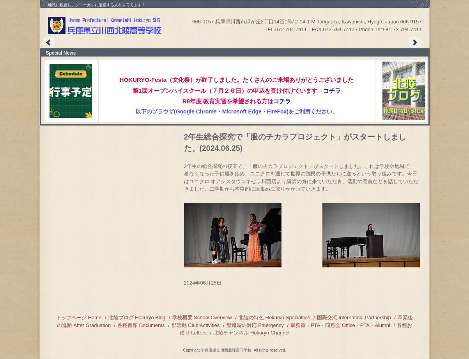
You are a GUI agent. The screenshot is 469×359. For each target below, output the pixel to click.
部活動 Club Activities (196, 325)
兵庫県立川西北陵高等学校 (105, 25)
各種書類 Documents (141, 325)
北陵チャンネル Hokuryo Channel (251, 333)
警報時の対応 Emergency (255, 325)
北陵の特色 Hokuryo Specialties (274, 317)
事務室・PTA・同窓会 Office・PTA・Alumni (340, 325)
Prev (48, 42)
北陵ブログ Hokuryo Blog (137, 317)
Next (414, 42)
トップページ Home (78, 317)
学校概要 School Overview (202, 317)
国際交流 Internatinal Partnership (354, 317)
